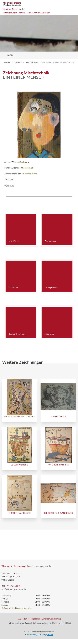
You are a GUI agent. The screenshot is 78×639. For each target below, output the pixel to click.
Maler (28, 12)
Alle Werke (14, 241)
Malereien (13, 287)
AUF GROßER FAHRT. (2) (58, 465)
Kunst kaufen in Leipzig (13, 9)
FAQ (19, 619)
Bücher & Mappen (17, 334)
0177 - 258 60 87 (12, 586)
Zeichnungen (50, 241)
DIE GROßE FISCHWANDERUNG (58, 513)
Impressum (35, 619)
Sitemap (26, 619)
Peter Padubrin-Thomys (14, 12)
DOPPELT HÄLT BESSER (19, 513)
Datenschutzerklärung (51, 619)
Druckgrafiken (51, 287)
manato (50, 635)
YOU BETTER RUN (58, 416)
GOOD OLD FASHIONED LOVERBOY (19, 416)
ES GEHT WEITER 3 (19, 465)
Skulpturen (49, 334)
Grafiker (36, 12)
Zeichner (45, 12)
